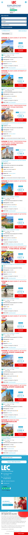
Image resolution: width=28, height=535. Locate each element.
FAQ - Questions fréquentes (9, 481)
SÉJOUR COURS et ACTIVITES (13, 38)
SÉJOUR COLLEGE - (10, 420)
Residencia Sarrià (10, 448)
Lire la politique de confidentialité (7, 529)
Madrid (14, 133)
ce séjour (20, 51)
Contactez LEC (6, 483)
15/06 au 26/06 (13, 278)
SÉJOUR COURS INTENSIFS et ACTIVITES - (14, 248)
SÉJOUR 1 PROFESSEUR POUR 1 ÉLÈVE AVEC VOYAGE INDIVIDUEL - (13, 143)
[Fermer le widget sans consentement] (6, 512)
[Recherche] (20, 457)
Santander (15, 206)
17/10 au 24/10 (13, 67)
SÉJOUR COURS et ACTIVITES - (13, 351)
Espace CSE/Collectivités (14, 461)
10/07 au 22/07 (13, 210)
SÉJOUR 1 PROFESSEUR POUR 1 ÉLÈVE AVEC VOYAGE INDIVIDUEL (13, 106)
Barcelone (10, 63)
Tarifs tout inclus (22, 30)
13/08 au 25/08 (20, 243)
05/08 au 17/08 (13, 243)
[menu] (2, 2)
